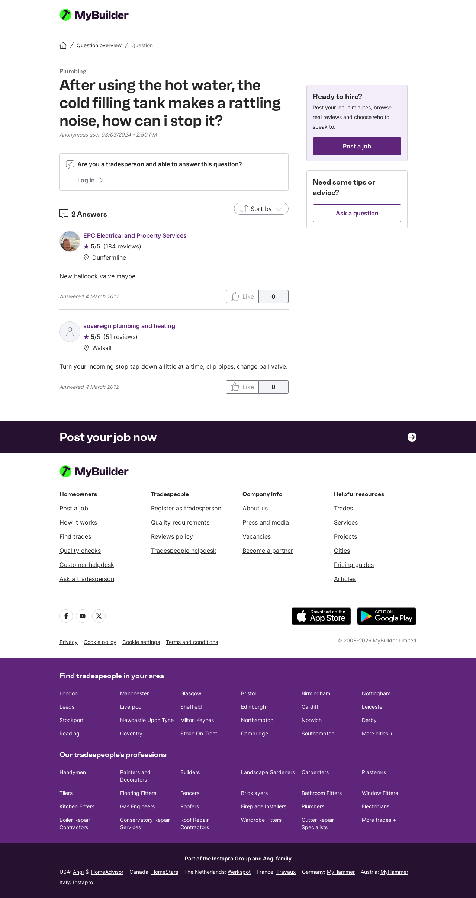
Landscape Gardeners (268, 772)
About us (255, 508)
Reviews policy (172, 536)
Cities (342, 550)
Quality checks (80, 550)
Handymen (73, 772)
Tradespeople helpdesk (183, 550)
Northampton (257, 720)
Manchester (134, 693)
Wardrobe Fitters (261, 820)
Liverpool (131, 706)
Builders (190, 772)
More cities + (377, 733)
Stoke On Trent (198, 733)
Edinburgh (253, 706)
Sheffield (191, 706)
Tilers (66, 793)
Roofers (189, 806)
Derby (369, 720)
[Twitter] (99, 616)
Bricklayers (254, 793)
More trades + (379, 820)
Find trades (75, 536)
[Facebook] (66, 616)
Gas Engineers (137, 806)
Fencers (189, 793)
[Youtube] (82, 616)
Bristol (248, 693)
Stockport (72, 720)
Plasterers (374, 772)
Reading (70, 733)
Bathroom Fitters (322, 793)
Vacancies (256, 536)
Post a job (74, 508)
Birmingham (316, 693)
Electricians (375, 806)
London (69, 693)
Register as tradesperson (186, 508)
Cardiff (310, 706)
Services (346, 522)
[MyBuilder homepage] (103, 15)
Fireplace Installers (263, 806)
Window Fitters (380, 793)
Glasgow (190, 693)
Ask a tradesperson (87, 579)
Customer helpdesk (87, 564)
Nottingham (376, 693)
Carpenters (315, 772)
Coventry (131, 733)
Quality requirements (180, 522)
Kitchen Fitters (77, 806)
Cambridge (254, 733)
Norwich (312, 720)
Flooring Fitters (138, 793)
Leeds (67, 706)
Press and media (265, 522)
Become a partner (267, 550)
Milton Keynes (197, 720)
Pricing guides (354, 564)
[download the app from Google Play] (386, 616)
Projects (345, 536)
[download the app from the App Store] (321, 616)
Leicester (373, 706)
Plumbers (313, 806)
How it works (78, 522)
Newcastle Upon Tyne (147, 720)
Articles (345, 579)
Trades (343, 508)
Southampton (318, 733)
